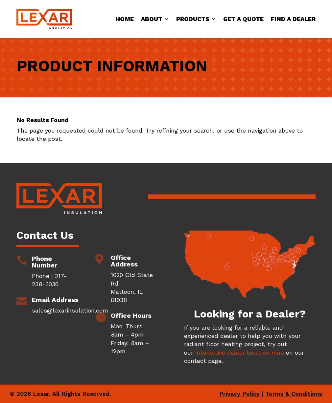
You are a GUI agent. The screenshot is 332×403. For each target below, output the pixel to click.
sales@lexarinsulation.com (70, 310)
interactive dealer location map (239, 352)
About (151, 18)
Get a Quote (243, 18)
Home (125, 18)
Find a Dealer (293, 18)
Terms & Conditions (294, 393)
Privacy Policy (239, 393)
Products (192, 18)
